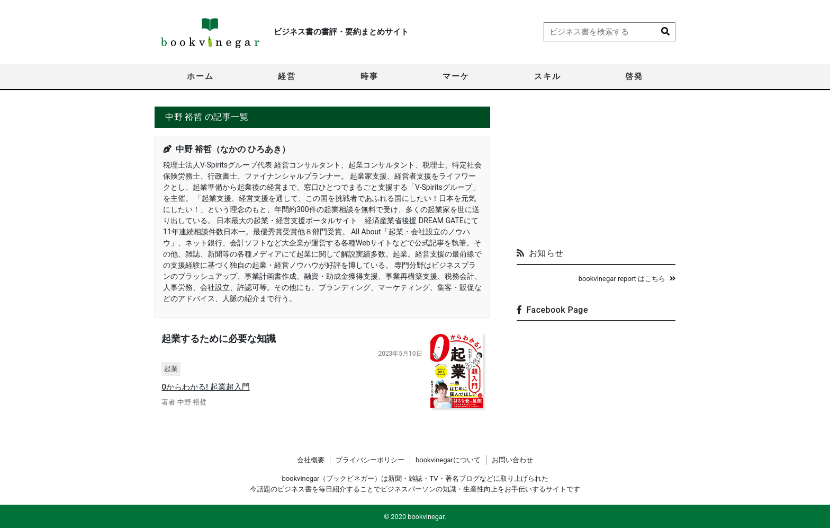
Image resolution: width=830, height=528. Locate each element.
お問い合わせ (512, 460)
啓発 (634, 76)
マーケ (456, 76)
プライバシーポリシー (370, 460)
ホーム (200, 76)
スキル (547, 76)
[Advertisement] (596, 173)
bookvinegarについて (448, 460)
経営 (287, 76)
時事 (369, 76)
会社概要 (310, 460)
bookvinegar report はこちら (627, 279)
